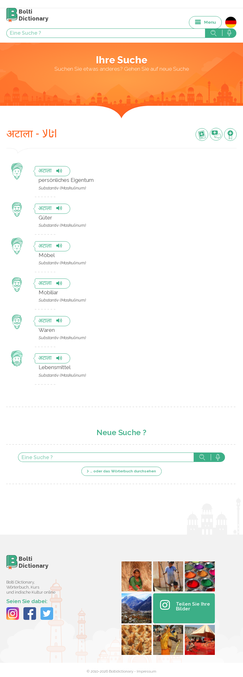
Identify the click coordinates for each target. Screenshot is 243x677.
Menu (210, 22)
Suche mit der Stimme (218, 457)
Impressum (146, 671)
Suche (202, 457)
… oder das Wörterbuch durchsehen (123, 471)
